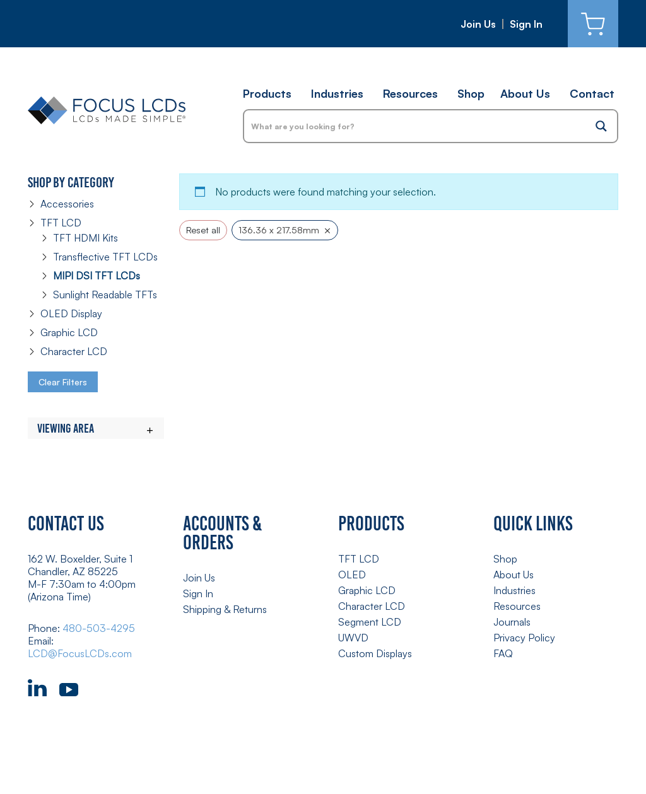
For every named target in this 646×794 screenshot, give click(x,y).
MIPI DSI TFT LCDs (96, 275)
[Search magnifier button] (601, 126)
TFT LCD (60, 222)
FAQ (503, 653)
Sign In (526, 24)
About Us (525, 93)
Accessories (67, 203)
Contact (592, 93)
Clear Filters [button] (62, 382)
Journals (512, 622)
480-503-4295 (98, 628)
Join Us (478, 24)
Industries (337, 93)
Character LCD (73, 351)
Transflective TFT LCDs (105, 256)
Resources (410, 93)
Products (267, 93)
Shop (470, 93)
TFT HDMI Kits (85, 237)
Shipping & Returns (225, 609)
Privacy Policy (524, 637)
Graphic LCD (69, 332)
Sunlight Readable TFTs (105, 294)
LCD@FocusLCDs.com (80, 653)
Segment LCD (369, 622)
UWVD (353, 637)
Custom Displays (375, 653)
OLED (352, 574)
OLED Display (71, 313)
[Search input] (415, 126)
